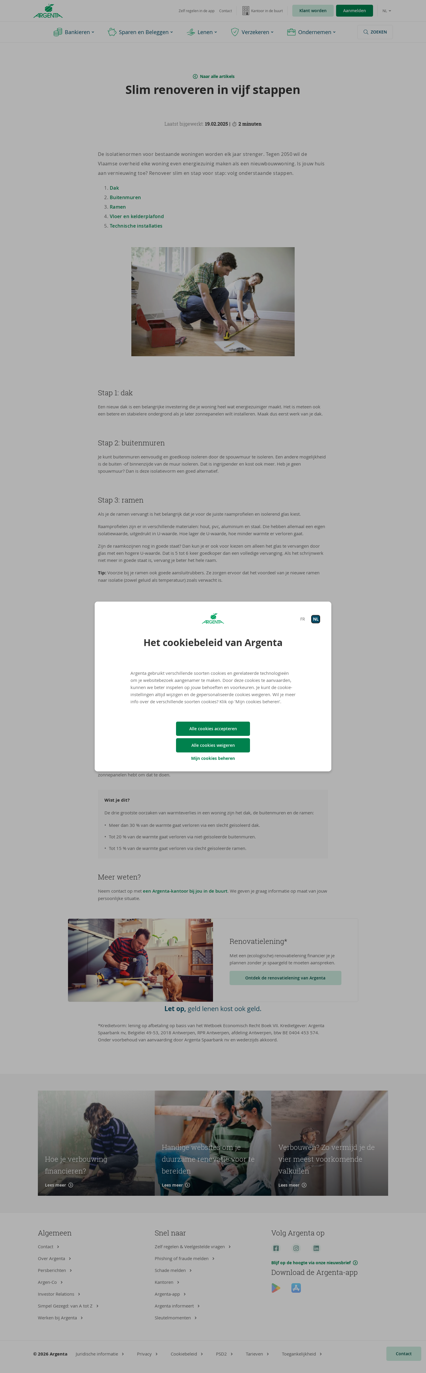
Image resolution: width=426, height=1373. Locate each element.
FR (302, 619)
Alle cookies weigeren (213, 745)
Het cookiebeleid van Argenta (213, 642)
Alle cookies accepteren (213, 728)
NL (316, 619)
